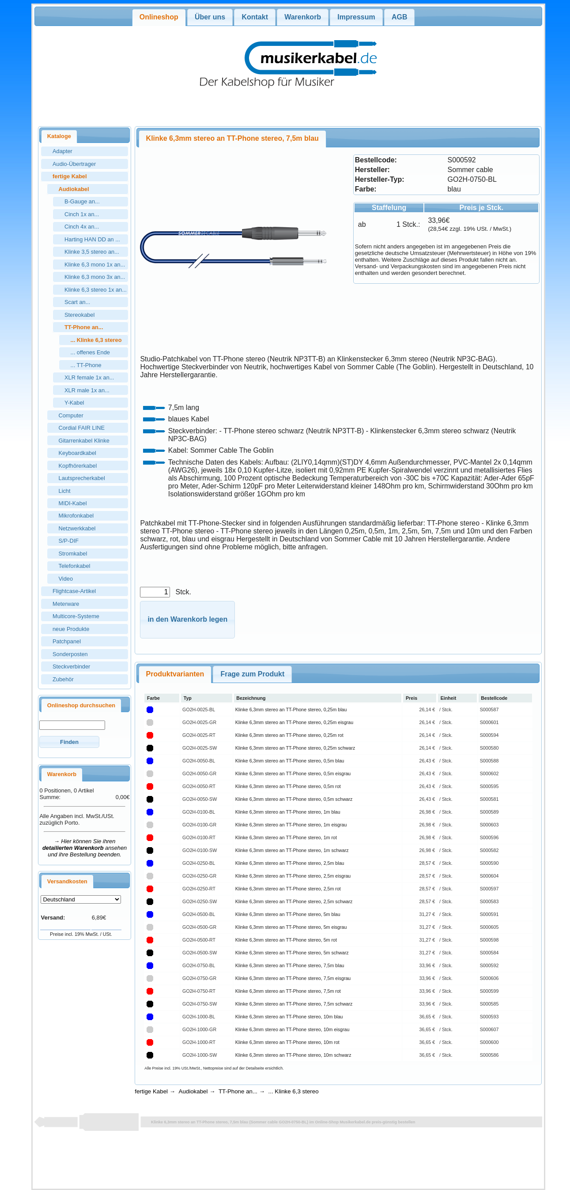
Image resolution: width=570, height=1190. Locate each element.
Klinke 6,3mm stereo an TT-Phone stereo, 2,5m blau (289, 863)
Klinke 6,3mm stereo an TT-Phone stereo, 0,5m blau (289, 760)
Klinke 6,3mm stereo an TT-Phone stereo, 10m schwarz (293, 1055)
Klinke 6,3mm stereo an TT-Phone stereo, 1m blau (287, 812)
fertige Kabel (151, 1091)
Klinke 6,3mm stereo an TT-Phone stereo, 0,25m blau (291, 709)
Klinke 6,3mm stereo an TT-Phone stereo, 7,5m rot (288, 991)
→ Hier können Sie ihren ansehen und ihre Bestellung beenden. (84, 848)
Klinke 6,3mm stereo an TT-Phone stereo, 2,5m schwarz (294, 901)
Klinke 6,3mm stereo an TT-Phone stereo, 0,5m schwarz (294, 799)
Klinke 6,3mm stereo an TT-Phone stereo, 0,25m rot (289, 735)
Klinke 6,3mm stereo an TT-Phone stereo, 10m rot (287, 1042)
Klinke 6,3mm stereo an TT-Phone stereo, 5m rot (286, 939)
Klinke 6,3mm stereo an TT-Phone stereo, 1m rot (286, 837)
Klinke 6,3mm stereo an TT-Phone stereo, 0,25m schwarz (295, 748)
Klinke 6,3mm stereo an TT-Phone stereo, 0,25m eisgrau (294, 722)
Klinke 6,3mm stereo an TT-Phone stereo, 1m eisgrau (291, 824)
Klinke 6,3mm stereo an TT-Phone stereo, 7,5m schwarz (294, 1003)
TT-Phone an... (238, 1091)
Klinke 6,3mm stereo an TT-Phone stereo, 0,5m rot (288, 786)
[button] (69, 742)
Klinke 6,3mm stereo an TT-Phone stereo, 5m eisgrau (291, 927)
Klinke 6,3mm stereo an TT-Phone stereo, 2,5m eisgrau (293, 875)
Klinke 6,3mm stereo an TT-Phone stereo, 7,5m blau (289, 965)
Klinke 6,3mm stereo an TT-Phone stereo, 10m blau (289, 1016)
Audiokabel (193, 1091)
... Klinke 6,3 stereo (293, 1091)
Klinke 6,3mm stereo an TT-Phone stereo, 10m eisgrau (292, 1029)
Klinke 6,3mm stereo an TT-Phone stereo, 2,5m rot (288, 888)
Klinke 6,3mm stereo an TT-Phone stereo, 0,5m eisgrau (293, 773)
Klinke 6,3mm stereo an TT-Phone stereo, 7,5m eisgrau (293, 978)
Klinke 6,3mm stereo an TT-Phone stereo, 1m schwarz (292, 850)
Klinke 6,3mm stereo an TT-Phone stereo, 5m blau (287, 914)
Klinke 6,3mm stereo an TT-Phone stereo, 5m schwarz (292, 952)
